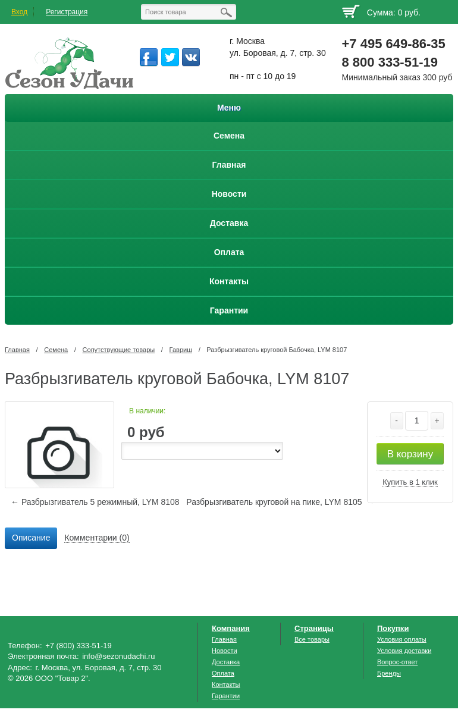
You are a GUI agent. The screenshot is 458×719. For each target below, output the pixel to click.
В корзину (410, 454)
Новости (224, 650)
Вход (19, 12)
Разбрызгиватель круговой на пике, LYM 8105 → (280, 502)
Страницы (314, 628)
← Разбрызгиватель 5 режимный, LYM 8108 (95, 502)
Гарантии (226, 695)
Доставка (226, 661)
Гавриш (181, 349)
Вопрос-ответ (397, 661)
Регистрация (66, 12)
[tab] (31, 538)
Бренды (389, 673)
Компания (231, 628)
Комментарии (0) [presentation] (96, 537)
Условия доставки (404, 650)
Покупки (393, 628)
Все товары (312, 639)
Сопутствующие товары (119, 349)
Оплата (223, 673)
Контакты (226, 684)
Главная (17, 349)
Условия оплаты (401, 639)
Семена (56, 349)
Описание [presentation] (31, 537)
